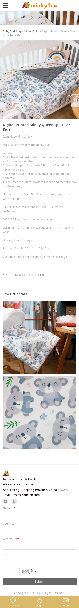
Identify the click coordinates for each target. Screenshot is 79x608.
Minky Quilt (31, 31)
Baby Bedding (12, 31)
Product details (14, 294)
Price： (7, 274)
